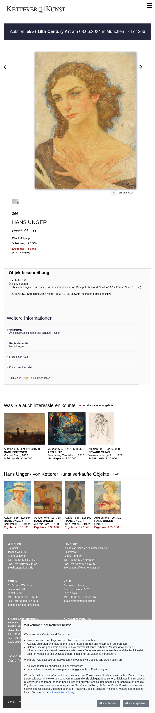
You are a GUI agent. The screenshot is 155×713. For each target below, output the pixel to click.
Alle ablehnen (108, 703)
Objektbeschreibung (29, 272)
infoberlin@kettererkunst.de (24, 604)
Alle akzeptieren (135, 703)
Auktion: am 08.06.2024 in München (67, 31)
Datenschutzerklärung (61, 692)
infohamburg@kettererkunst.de (82, 567)
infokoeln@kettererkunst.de (80, 600)
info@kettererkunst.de (20, 567)
